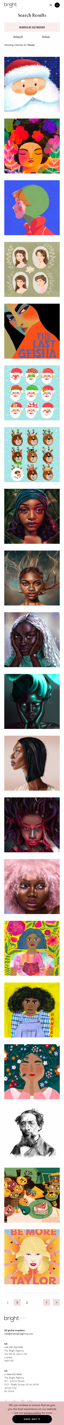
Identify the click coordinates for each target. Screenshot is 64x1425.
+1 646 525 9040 (13, 1374)
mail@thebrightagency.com (18, 1333)
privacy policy (32, 1412)
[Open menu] (57, 5)
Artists (46, 36)
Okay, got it (32, 1419)
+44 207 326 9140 (13, 1347)
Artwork (18, 36)
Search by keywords (32, 27)
